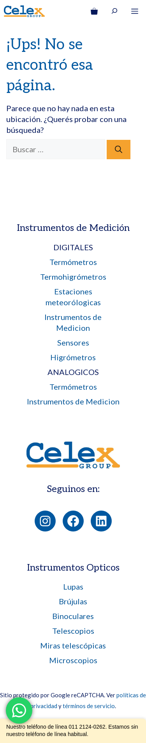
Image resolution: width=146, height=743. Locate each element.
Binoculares (73, 616)
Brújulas (73, 601)
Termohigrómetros (73, 276)
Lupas (73, 586)
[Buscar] (118, 150)
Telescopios (73, 630)
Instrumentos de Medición (73, 228)
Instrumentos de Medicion (73, 401)
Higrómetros (73, 357)
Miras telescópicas (73, 645)
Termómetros (73, 262)
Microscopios (73, 660)
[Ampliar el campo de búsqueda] (114, 12)
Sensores (73, 342)
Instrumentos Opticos (73, 567)
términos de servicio (89, 705)
